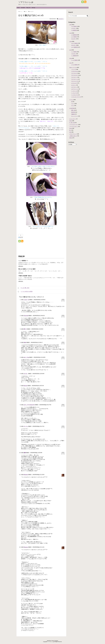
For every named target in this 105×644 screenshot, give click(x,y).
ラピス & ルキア (74, 75)
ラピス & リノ (74, 77)
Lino (70, 49)
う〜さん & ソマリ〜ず (76, 96)
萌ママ (25, 329)
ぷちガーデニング (73, 133)
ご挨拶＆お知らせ (73, 135)
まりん (72, 105)
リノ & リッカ (74, 91)
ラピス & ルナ (74, 73)
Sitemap (33, 7)
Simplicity (56, 640)
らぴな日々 (73, 28)
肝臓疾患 (73, 114)
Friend (70, 128)
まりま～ (26, 373)
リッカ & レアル (74, 94)
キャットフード (74, 116)
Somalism (23, 7)
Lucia (70, 41)
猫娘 (25, 452)
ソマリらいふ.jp (25, 2)
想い (70, 130)
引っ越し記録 (72, 122)
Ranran (25, 385)
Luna (70, 33)
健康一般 (73, 110)
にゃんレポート (72, 118)
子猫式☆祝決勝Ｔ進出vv (25, 275)
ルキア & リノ (74, 87)
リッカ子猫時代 (74, 60)
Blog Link (28, 7)
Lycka (70, 58)
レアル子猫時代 (74, 64)
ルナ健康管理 (74, 34)
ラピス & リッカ (74, 79)
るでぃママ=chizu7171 (29, 404)
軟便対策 (73, 112)
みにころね (26, 357)
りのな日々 (61, 18)
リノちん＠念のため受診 (25, 292)
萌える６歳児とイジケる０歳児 (26, 269)
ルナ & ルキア (74, 83)
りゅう (72, 103)
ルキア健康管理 (74, 47)
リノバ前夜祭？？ (23, 260)
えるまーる (26, 299)
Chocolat (26, 315)
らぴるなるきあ (74, 71)
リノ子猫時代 (74, 51)
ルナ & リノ (73, 85)
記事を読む (20, 266)
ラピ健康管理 (74, 30)
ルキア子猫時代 (74, 43)
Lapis (70, 24)
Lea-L (70, 62)
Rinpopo (26, 474)
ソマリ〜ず (73, 69)
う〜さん (71, 99)
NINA (25, 342)
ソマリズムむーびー (73, 124)
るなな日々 (73, 38)
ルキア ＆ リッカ (74, 89)
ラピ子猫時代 (74, 26)
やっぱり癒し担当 (23, 288)
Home (18, 7)
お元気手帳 (71, 108)
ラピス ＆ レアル (74, 81)
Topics (70, 120)
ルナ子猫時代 (74, 36)
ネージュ (26, 426)
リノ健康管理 (74, 55)
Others (70, 137)
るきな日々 (73, 45)
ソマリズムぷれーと (73, 126)
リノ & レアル (74, 92)
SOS (70, 132)
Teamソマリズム (72, 67)
